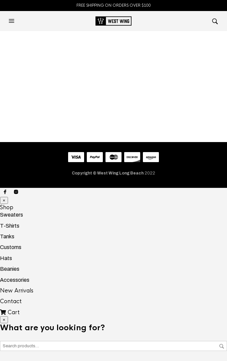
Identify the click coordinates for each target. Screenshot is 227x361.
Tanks (7, 236)
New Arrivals (16, 290)
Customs (10, 247)
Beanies (9, 269)
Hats (6, 258)
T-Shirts (9, 226)
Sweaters (11, 215)
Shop (6, 207)
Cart (10, 312)
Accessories (14, 280)
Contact (11, 301)
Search (221, 346)
